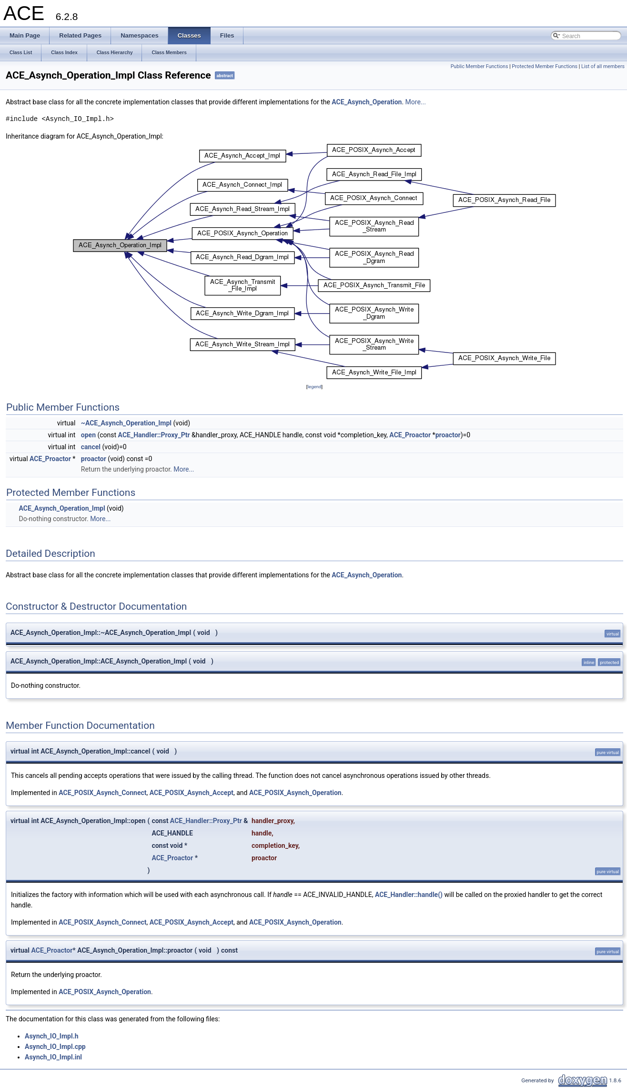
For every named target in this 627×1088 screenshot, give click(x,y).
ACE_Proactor (410, 435)
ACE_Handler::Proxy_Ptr (154, 435)
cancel (91, 447)
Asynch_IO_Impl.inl (53, 1057)
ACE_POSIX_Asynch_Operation (295, 792)
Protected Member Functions (544, 66)
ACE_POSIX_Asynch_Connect (102, 792)
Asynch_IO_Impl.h (52, 1036)
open (88, 435)
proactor (448, 435)
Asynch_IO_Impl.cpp (55, 1046)
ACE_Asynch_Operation (367, 102)
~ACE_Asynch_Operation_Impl (126, 423)
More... (415, 102)
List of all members (603, 66)
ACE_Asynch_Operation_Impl (62, 508)
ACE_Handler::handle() (409, 894)
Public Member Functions (479, 66)
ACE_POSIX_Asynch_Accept (191, 792)
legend (314, 386)
